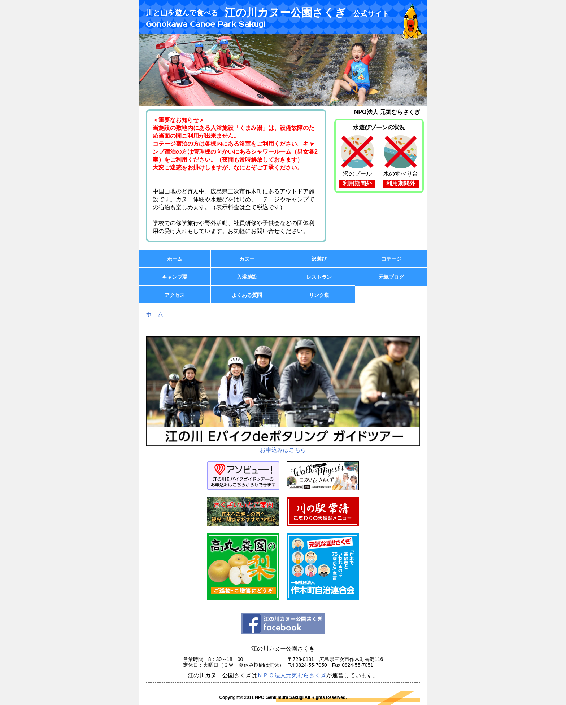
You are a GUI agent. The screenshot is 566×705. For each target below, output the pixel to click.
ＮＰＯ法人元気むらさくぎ (291, 675)
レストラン (319, 277)
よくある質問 (247, 295)
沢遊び (319, 259)
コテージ (391, 259)
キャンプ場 (174, 277)
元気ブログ (391, 277)
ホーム (174, 259)
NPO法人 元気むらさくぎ (387, 112)
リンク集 (319, 295)
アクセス (175, 295)
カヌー (246, 259)
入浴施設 (247, 277)
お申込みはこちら (283, 394)
